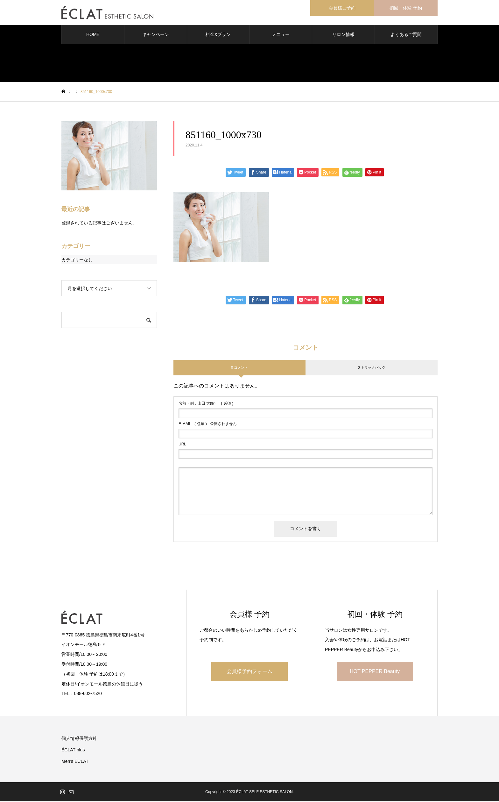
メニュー (281, 35)
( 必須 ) (206, 404)
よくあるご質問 (406, 35)
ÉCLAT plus (73, 750)
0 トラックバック (371, 368)
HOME (93, 35)
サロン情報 (343, 35)
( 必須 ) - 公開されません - (209, 424)
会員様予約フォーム (249, 672)
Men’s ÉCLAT (74, 761)
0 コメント (239, 368)
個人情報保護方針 (79, 739)
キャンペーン (155, 35)
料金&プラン (218, 35)
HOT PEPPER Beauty (375, 672)
